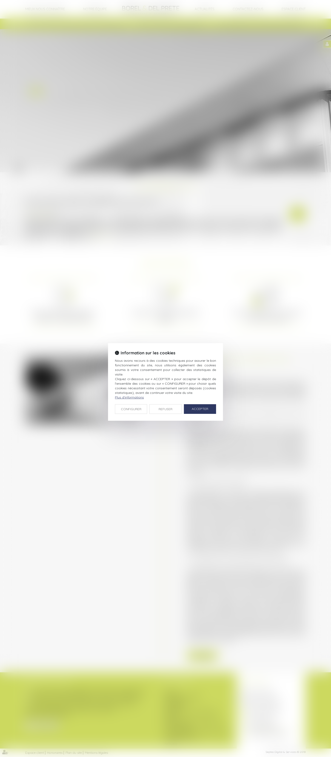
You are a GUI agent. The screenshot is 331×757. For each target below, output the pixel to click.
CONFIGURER (131, 409)
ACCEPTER (200, 409)
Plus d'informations (129, 397)
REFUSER (165, 409)
